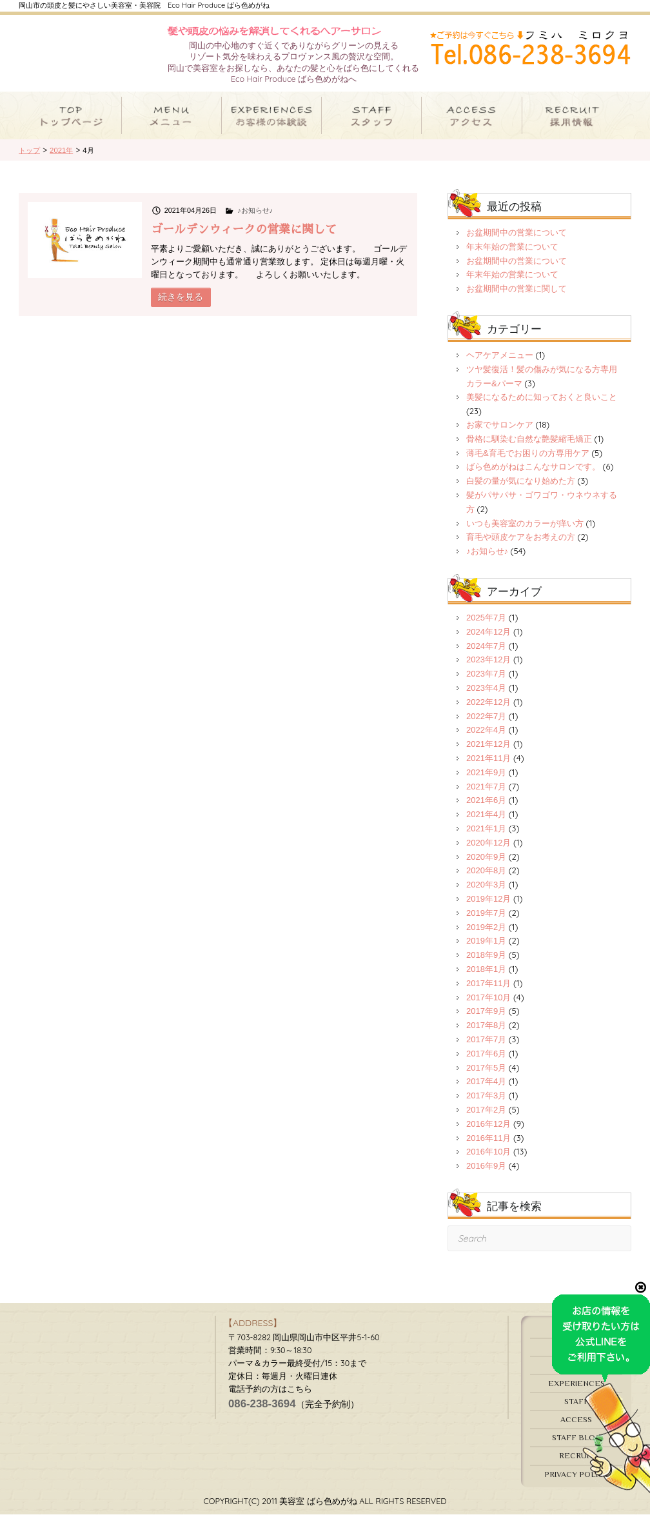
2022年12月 (488, 713)
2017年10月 (488, 1008)
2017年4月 (486, 1093)
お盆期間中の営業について (516, 244)
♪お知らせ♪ (255, 222)
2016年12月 (488, 1135)
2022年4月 (486, 741)
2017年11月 (488, 995)
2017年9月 (486, 1022)
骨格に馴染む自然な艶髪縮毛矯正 (529, 450)
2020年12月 (488, 854)
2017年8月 (486, 1037)
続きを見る (180, 308)
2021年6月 (486, 812)
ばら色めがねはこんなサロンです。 (533, 478)
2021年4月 (486, 826)
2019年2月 (486, 938)
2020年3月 (486, 896)
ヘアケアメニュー (499, 367)
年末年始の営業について (512, 258)
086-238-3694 (262, 1415)
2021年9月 (486, 784)
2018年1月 (486, 981)
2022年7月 (486, 727)
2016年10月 (488, 1163)
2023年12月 (488, 671)
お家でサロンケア (499, 436)
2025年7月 (486, 629)
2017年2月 (486, 1121)
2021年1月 (486, 840)
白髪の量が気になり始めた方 (520, 492)
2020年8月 (486, 882)
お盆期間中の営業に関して (516, 300)
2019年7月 (486, 924)
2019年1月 (486, 952)
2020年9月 (486, 868)
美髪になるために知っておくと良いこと (541, 408)
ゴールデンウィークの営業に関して (244, 241)
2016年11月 (488, 1149)
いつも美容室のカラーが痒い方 (525, 534)
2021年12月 (488, 755)
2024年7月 (486, 657)
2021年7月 (486, 797)
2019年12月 (488, 910)
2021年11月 (488, 770)
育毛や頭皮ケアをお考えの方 (520, 548)
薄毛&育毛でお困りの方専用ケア (527, 464)
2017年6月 (486, 1065)
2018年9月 (486, 966)
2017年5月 (486, 1079)
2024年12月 (488, 643)
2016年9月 (486, 1177)
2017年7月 (486, 1051)
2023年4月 (486, 699)
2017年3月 (486, 1107)
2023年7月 (486, 685)
